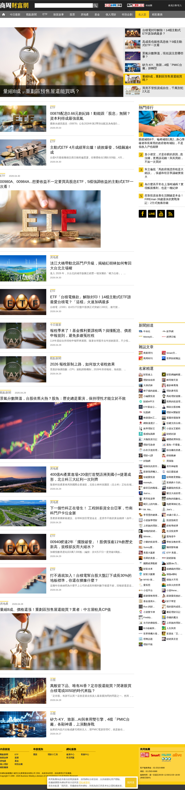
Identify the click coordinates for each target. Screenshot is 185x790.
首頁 (6, 14)
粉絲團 (149, 5)
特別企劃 (19, 764)
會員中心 (70, 754)
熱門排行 (146, 107)
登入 (179, 5)
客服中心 (85, 754)
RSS (170, 214)
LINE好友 (152, 214)
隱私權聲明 (84, 782)
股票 (17, 758)
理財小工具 (53, 754)
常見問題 (70, 758)
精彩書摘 (4, 767)
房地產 (3, 761)
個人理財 (4, 764)
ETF (16, 754)
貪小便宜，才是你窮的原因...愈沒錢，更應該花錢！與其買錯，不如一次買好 (164, 158)
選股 (35, 754)
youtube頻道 (161, 214)
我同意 (131, 782)
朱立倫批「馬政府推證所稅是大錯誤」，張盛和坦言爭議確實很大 (164, 173)
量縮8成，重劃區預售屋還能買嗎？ (41, 91)
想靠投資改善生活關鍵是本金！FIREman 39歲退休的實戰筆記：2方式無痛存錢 (164, 199)
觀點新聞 (4, 754)
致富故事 (4, 758)
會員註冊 (172, 5)
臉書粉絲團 (142, 214)
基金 (17, 761)
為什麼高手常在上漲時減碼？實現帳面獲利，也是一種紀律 (164, 186)
